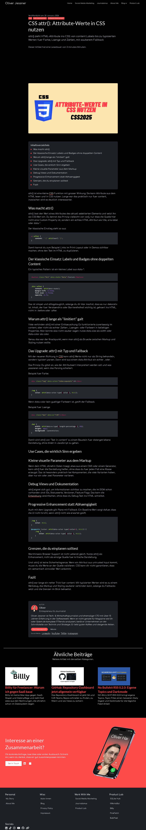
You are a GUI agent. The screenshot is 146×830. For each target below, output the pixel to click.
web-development (40, 18)
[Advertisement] (73, 65)
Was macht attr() (41, 149)
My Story (10, 799)
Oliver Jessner (15, 3)
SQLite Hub (115, 799)
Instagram (73, 633)
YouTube (56, 633)
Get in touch (13, 764)
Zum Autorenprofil (39, 629)
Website (53, 629)
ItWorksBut (114, 804)
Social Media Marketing (84, 3)
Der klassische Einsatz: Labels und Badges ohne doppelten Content (67, 153)
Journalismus (102, 3)
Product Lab (135, 3)
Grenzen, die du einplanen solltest (50, 181)
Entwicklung (34, 496)
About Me (114, 3)
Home (69, 3)
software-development (56, 18)
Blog (124, 3)
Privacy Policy (47, 808)
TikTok (64, 633)
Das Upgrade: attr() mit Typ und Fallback (53, 161)
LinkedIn (46, 633)
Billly (112, 808)
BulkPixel (114, 818)
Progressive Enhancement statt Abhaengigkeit (56, 177)
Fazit (35, 185)
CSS (51, 193)
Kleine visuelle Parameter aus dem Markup (55, 169)
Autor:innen (46, 799)
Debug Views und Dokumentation (50, 173)
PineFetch (114, 813)
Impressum (45, 813)
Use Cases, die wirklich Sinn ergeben (51, 165)
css (30, 18)
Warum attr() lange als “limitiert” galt (51, 157)
